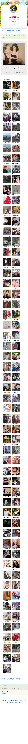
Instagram (14, 24)
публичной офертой (20, 703)
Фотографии (5, 691)
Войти (25, 2)
